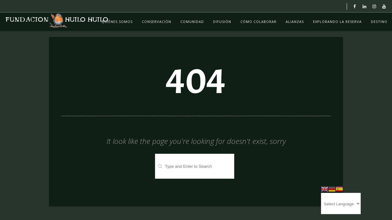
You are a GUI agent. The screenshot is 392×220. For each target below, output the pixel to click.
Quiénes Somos (117, 21)
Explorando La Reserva (337, 21)
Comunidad (192, 21)
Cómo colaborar (258, 21)
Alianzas (295, 21)
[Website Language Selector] (341, 203)
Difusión (222, 21)
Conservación (156, 21)
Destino (379, 21)
